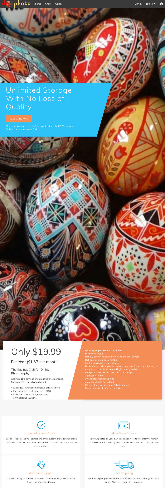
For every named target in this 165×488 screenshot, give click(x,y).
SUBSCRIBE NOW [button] (18, 118)
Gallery (58, 3)
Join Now (151, 3)
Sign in (138, 3)
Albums (37, 3)
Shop (48, 3)
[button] (161, 4)
